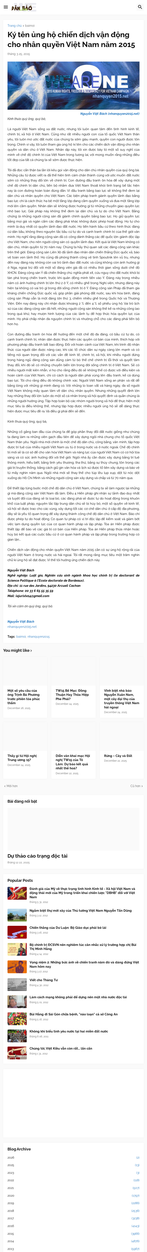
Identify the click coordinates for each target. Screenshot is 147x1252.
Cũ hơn (135, 786)
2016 (74, 1226)
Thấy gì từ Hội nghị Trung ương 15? (22, 758)
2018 (74, 1211)
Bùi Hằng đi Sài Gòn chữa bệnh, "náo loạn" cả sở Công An (74, 1014)
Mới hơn (12, 786)
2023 (74, 1173)
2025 (74, 1165)
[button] (6, 7)
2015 (74, 1234)
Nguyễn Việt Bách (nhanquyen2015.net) (110, 114)
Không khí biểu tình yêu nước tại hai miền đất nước (69, 1031)
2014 (74, 1241)
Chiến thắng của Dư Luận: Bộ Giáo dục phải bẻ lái (68, 928)
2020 (74, 1196)
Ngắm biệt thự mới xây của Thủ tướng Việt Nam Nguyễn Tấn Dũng (81, 911)
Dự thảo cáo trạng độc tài (38, 856)
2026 (74, 1158)
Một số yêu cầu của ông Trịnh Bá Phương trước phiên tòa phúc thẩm (24, 697)
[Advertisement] (74, 1103)
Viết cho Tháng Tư (44, 980)
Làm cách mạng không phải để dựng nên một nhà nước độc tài (78, 997)
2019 (74, 1203)
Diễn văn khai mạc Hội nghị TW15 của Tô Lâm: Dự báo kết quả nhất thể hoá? (73, 762)
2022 (74, 1180)
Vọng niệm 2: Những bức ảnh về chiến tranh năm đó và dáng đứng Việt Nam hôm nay (84, 964)
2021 (74, 1188)
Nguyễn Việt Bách (21, 622)
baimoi (29, 25)
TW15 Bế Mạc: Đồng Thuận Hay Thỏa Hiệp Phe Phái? (72, 695)
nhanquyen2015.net (22, 627)
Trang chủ (15, 25)
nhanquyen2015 (39, 636)
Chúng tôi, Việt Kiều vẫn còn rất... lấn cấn (61, 1048)
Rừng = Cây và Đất (118, 756)
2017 (74, 1218)
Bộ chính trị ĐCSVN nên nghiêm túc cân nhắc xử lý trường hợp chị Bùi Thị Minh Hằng (83, 947)
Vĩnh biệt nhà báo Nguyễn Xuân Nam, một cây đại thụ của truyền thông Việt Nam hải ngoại (121, 699)
